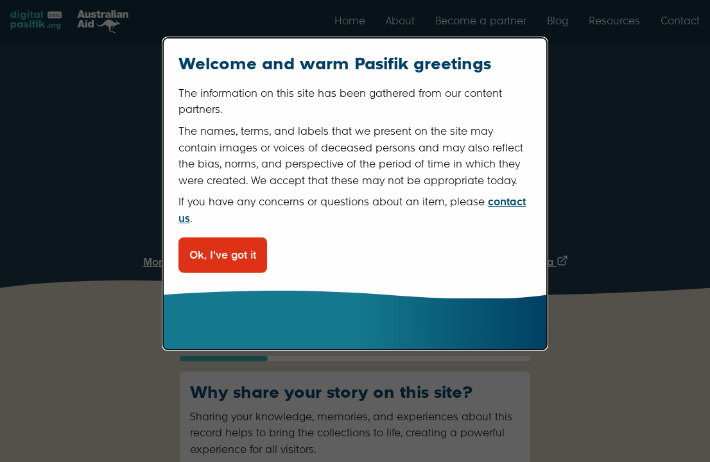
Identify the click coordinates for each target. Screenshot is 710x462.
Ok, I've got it (222, 255)
